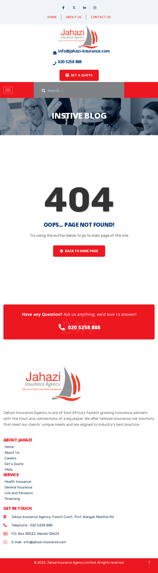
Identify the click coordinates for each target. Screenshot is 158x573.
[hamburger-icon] (8, 90)
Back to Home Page (79, 251)
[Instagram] (94, 8)
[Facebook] (63, 8)
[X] (74, 8)
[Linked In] (84, 8)
